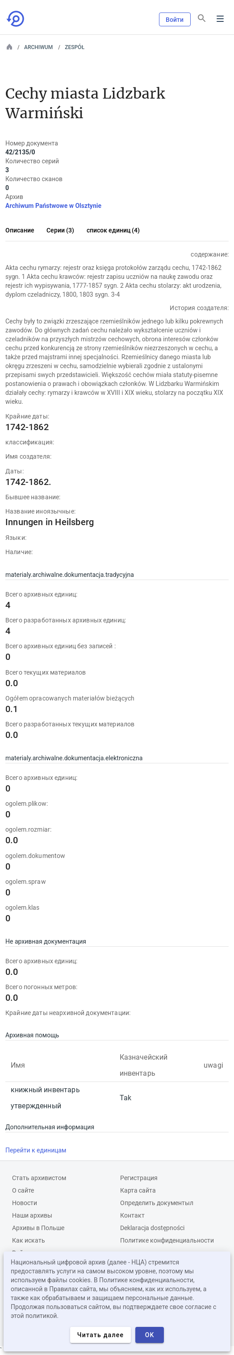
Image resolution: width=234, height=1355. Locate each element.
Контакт (132, 1215)
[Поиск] (202, 18)
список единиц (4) (113, 230)
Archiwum (38, 47)
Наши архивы (32, 1215)
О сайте (23, 1190)
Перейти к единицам (36, 1150)
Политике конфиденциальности (167, 1240)
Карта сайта (138, 1190)
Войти (175, 19)
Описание (19, 230)
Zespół (74, 47)
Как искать (28, 1240)
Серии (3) (60, 230)
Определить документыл (156, 1202)
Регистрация (139, 1177)
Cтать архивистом (39, 1177)
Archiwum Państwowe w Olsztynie (53, 205)
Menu (220, 19)
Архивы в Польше (38, 1227)
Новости (24, 1202)
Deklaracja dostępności (152, 1227)
